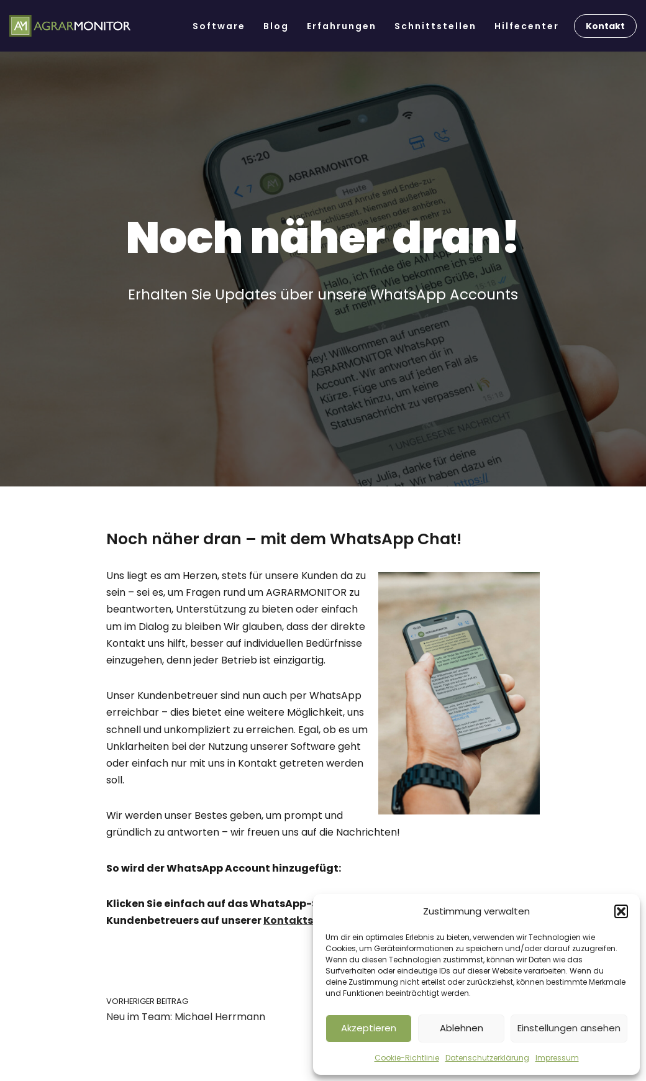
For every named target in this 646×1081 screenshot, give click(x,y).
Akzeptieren (368, 1027)
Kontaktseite (298, 920)
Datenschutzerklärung (487, 1057)
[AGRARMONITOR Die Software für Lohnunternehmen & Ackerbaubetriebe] (69, 26)
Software (219, 26)
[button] (621, 911)
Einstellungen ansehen (569, 1027)
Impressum (557, 1057)
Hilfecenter (526, 26)
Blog (276, 26)
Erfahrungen (341, 26)
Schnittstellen (435, 26)
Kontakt (605, 26)
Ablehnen (461, 1027)
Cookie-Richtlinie (407, 1057)
